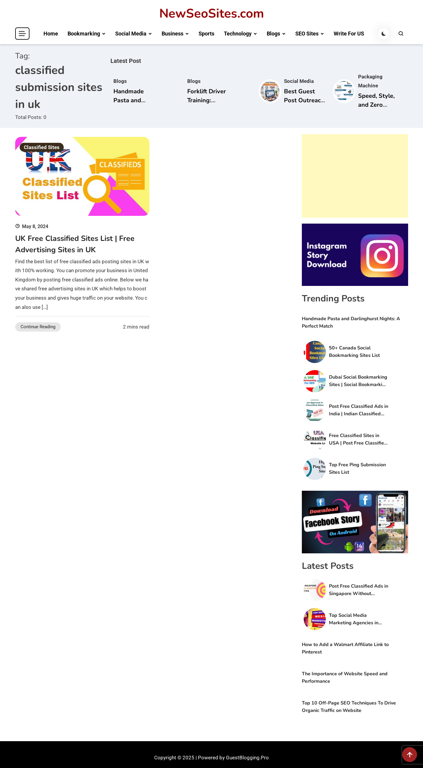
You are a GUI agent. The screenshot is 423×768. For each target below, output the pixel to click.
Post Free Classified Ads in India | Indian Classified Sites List (358, 410)
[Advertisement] (355, 176)
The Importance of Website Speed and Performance (345, 678)
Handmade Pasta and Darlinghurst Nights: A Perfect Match (351, 322)
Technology (238, 33)
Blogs (273, 33)
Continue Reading (38, 326)
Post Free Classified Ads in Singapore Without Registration (358, 590)
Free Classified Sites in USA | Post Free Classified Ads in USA (358, 439)
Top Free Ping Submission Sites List (357, 469)
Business (172, 33)
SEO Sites (307, 33)
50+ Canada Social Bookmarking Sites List (354, 352)
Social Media (130, 33)
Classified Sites (42, 147)
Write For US (349, 33)
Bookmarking (84, 33)
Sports (206, 33)
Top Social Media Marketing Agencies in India (353, 619)
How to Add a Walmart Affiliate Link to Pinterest (345, 648)
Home (50, 33)
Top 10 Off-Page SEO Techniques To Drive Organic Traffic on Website (349, 707)
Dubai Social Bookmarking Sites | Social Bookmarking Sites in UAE (358, 381)
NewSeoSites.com (211, 13)
